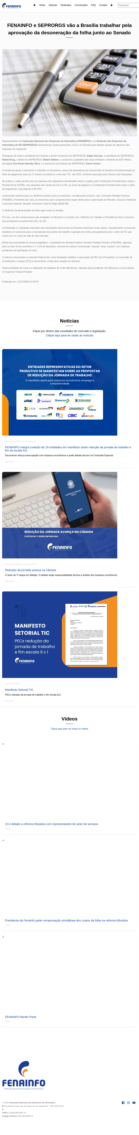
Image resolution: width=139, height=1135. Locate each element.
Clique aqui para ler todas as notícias (69, 335)
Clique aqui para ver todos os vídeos (69, 729)
